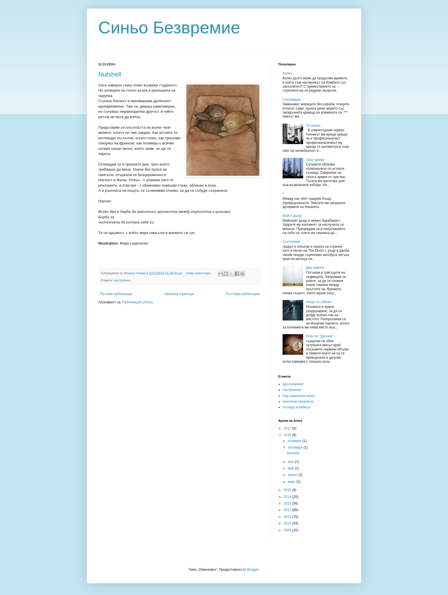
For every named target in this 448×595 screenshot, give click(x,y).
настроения (122, 280)
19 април (313, 126)
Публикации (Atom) (137, 302)
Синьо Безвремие (169, 27)
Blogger (253, 570)
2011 (288, 517)
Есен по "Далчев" (319, 336)
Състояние (291, 242)
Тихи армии (315, 160)
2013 (288, 503)
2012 (288, 510)
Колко (287, 73)
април (293, 475)
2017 (288, 428)
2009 (288, 530)
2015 (288, 490)
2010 (288, 523)
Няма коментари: (199, 273)
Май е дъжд (292, 216)
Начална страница (179, 294)
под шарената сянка (299, 396)
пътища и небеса (296, 407)
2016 (288, 435)
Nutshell (109, 74)
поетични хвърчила (298, 402)
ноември (295, 441)
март (292, 482)
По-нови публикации (116, 294)
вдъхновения (293, 384)
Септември (291, 100)
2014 (288, 497)
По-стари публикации (243, 294)
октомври (295, 447)
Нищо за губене (318, 302)
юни (291, 462)
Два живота (315, 268)
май (291, 468)
